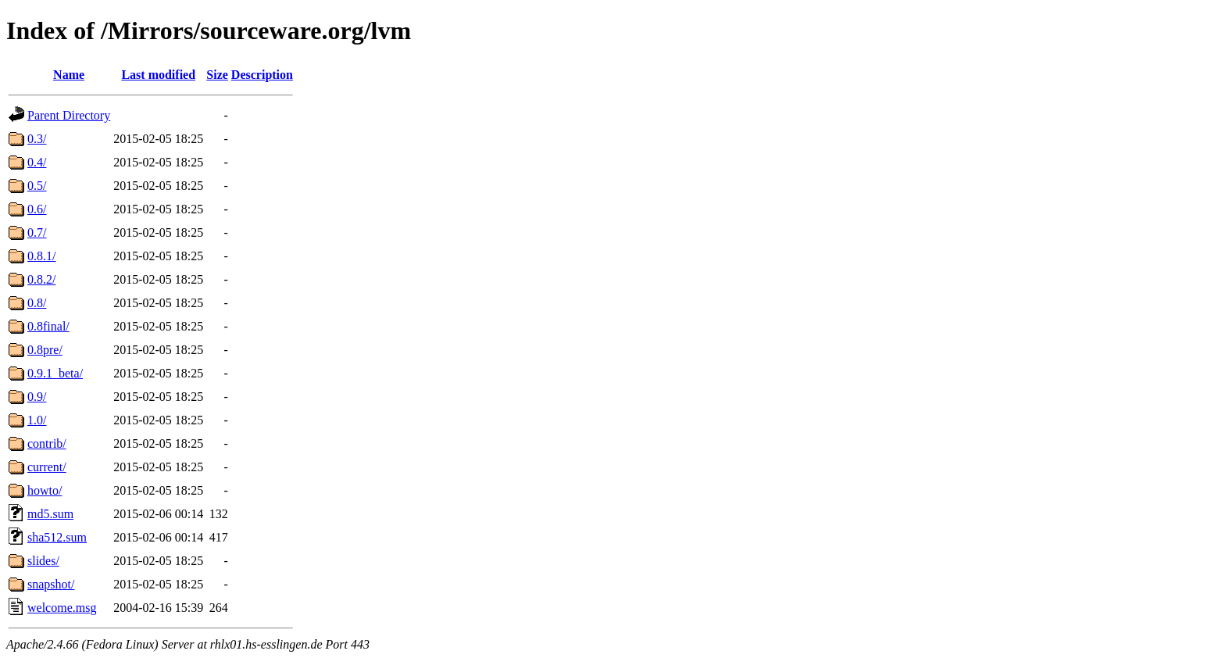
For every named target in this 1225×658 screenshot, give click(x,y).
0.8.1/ (41, 256)
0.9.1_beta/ (55, 373)
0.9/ (36, 396)
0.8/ (36, 302)
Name (68, 74)
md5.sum (50, 513)
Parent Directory (68, 115)
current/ (46, 467)
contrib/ (46, 443)
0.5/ (36, 185)
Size (217, 74)
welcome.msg (61, 607)
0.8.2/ (41, 279)
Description (262, 74)
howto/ (44, 490)
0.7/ (36, 232)
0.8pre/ (44, 349)
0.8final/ (48, 326)
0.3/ (36, 138)
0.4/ (36, 162)
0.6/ (36, 209)
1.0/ (36, 420)
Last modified (158, 74)
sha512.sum (57, 537)
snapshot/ (50, 584)
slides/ (43, 560)
